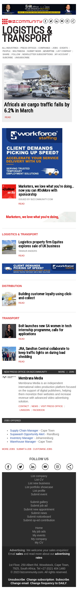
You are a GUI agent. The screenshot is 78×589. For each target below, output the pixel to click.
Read (21, 204)
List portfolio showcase (39, 487)
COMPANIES (44, 48)
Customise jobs (42, 449)
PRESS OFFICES (28, 48)
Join (71, 372)
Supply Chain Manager (24, 430)
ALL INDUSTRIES (10, 48)
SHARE (6, 54)
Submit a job (23, 449)
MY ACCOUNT (61, 54)
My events (39, 535)
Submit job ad (39, 505)
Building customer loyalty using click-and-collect (45, 296)
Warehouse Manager (23, 441)
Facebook (39, 410)
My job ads (39, 531)
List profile (39, 490)
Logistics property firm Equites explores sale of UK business (40, 244)
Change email (20, 583)
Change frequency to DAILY (48, 583)
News (35, 406)
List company (39, 476)
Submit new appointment (39, 509)
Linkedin (25, 410)
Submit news (39, 513)
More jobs (8, 449)
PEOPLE (7, 51)
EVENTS (64, 48)
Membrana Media (30, 378)
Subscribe (62, 579)
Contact (23, 406)
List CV (39, 479)
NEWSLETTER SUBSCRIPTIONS (37, 54)
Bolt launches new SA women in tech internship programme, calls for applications (45, 330)
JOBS (55, 48)
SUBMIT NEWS (34, 51)
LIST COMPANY (63, 51)
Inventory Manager (21, 438)
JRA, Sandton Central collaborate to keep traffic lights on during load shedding (43, 352)
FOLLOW (16, 54)
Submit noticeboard (39, 516)
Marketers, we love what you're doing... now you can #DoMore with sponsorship (46, 190)
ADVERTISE (48, 51)
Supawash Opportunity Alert (27, 434)
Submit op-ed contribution (39, 520)
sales (19, 553)
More (61, 372)
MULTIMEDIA (19, 51)
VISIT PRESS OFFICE (52, 406)
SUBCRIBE (8, 58)
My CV (39, 542)
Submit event (39, 494)
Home (39, 527)
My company (39, 539)
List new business (39, 483)
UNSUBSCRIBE (22, 58)
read (8, 117)
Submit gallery (39, 502)
